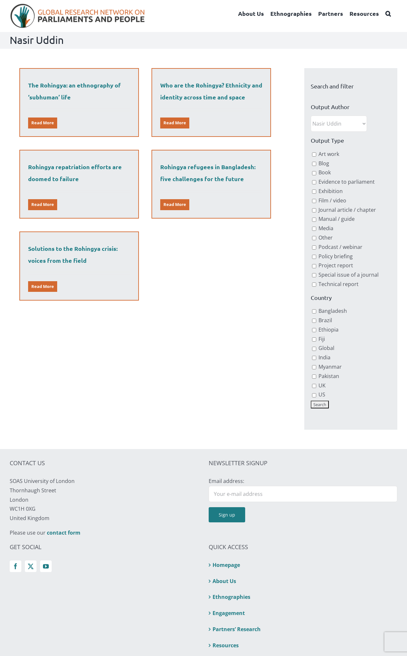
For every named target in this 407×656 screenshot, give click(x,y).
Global (323, 348)
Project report (332, 265)
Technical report (335, 284)
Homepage (226, 565)
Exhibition (327, 191)
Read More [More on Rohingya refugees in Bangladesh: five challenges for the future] (167, 206)
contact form (63, 532)
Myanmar (327, 366)
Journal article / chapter (344, 209)
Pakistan (325, 376)
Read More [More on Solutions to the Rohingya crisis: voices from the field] (47, 283)
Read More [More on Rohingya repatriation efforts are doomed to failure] (52, 200)
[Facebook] (15, 566)
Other (322, 237)
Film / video (329, 200)
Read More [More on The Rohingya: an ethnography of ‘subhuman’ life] (42, 123)
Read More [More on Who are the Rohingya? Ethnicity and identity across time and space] (172, 123)
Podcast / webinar (337, 247)
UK (319, 385)
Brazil (322, 320)
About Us (224, 581)
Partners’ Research (237, 629)
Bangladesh (329, 310)
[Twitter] (31, 566)
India (321, 357)
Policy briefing (332, 256)
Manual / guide (333, 218)
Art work (325, 154)
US (318, 394)
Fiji (318, 339)
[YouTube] (46, 566)
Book (321, 172)
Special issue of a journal (345, 274)
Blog (320, 163)
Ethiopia (325, 329)
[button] (388, 13)
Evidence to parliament (343, 181)
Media (322, 228)
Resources (226, 645)
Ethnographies (231, 596)
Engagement (229, 613)
